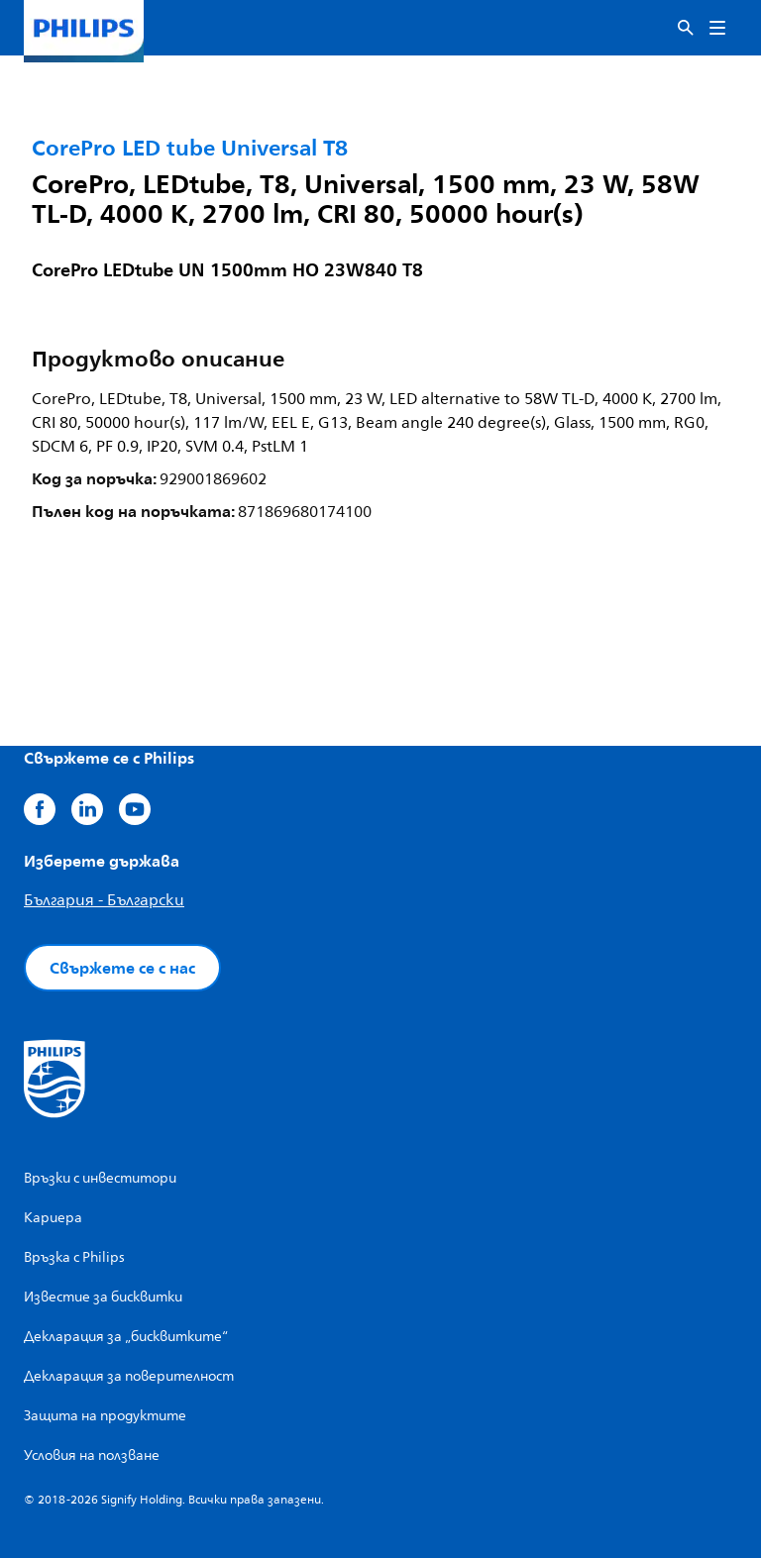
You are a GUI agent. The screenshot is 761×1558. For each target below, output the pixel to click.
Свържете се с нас (122, 968)
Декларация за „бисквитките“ (126, 1336)
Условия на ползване (92, 1455)
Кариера (53, 1217)
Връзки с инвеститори (100, 1178)
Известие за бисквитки (103, 1297)
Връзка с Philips (74, 1257)
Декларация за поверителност (129, 1376)
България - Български (104, 900)
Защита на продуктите (105, 1415)
